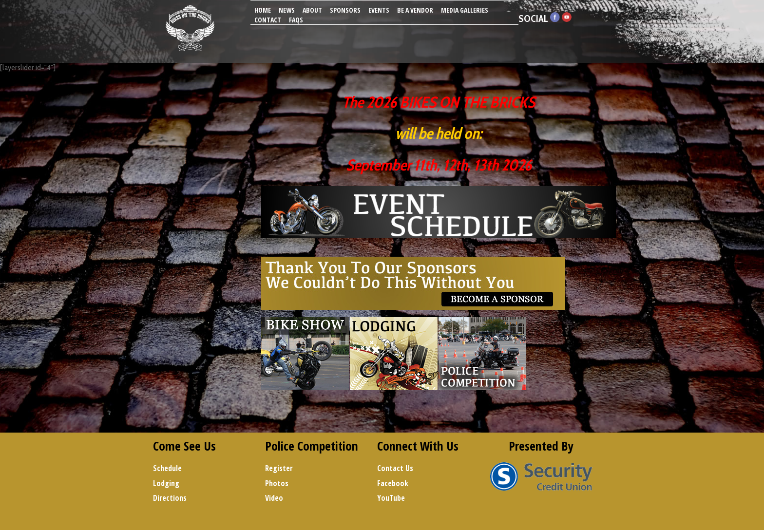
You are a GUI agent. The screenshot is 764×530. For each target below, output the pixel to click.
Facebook (392, 483)
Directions (170, 497)
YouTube (391, 497)
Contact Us (395, 468)
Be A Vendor (415, 10)
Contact (267, 19)
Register (279, 468)
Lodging (166, 483)
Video (274, 497)
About (312, 10)
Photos (276, 483)
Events (378, 10)
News (287, 10)
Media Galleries (464, 10)
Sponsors (345, 10)
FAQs (296, 19)
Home (262, 10)
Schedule (167, 468)
